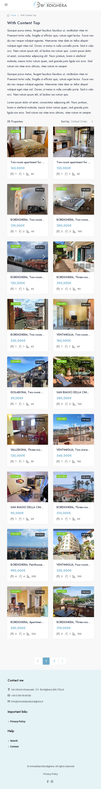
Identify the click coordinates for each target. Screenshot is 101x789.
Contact (14, 746)
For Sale (40, 132)
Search (14, 740)
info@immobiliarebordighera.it (27, 701)
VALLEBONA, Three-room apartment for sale (38, 450)
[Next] (62, 661)
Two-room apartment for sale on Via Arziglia (38, 162)
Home (13, 15)
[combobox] (82, 121)
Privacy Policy (17, 721)
